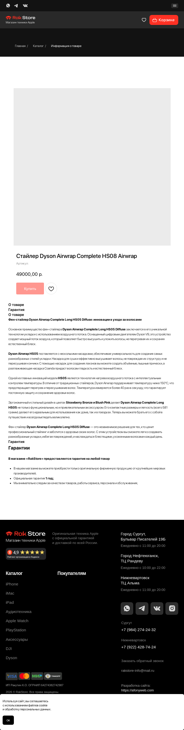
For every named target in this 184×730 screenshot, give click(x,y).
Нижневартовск (133, 640)
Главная (20, 46)
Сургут (126, 623)
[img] (8, 5)
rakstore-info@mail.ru (137, 671)
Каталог (38, 46)
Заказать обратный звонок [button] (142, 661)
